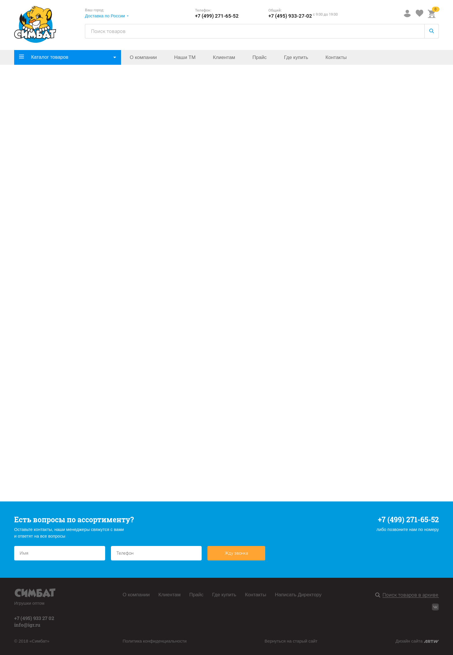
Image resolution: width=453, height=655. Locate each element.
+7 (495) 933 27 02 (34, 618)
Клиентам (224, 57)
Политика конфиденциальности (155, 641)
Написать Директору (298, 594)
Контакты (336, 57)
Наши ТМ (185, 57)
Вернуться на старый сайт (291, 641)
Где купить (296, 57)
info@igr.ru (27, 624)
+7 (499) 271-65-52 (217, 16)
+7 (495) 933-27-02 (290, 16)
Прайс (260, 57)
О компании (143, 57)
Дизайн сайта (417, 641)
